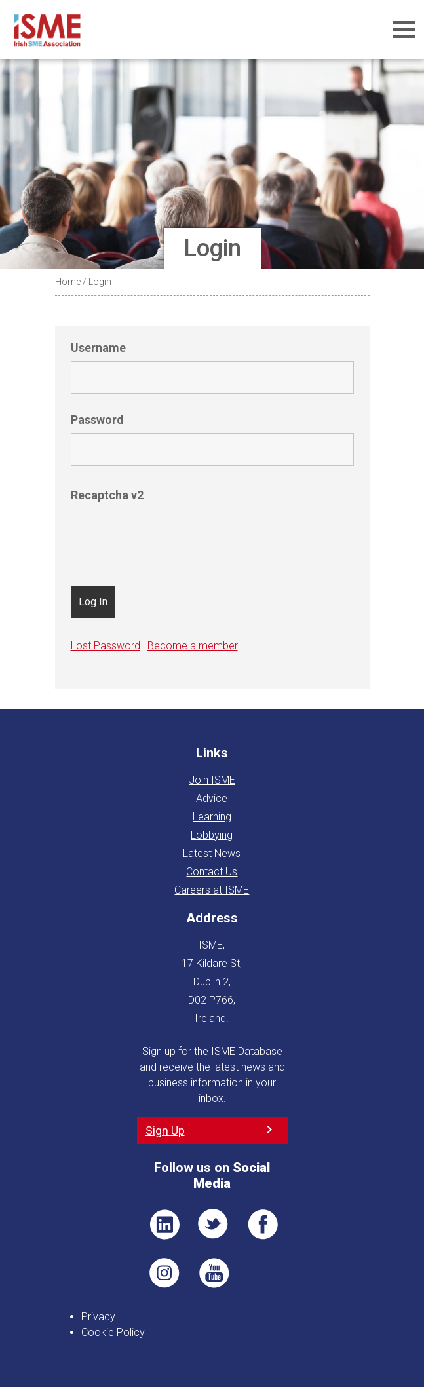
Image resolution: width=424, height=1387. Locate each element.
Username (98, 347)
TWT (213, 1224)
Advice (211, 798)
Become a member (192, 645)
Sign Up (165, 1130)
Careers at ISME (211, 890)
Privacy (98, 1316)
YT (213, 1273)
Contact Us (211, 871)
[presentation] (170, 534)
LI (164, 1224)
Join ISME (212, 780)
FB (262, 1224)
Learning (212, 816)
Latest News (212, 853)
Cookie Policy (113, 1332)
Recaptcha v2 (107, 495)
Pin (164, 1273)
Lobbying (212, 835)
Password (97, 420)
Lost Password (105, 645)
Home (68, 281)
